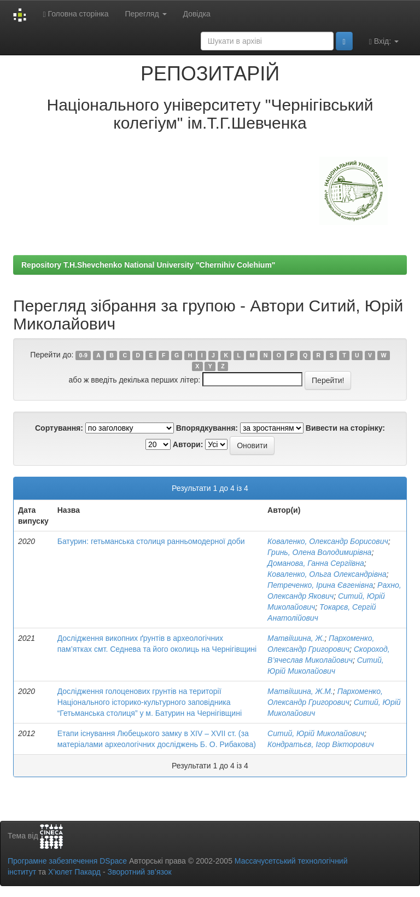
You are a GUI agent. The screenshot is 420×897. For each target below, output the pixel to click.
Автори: (188, 444)
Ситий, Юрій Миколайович (315, 733)
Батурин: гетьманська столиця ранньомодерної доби (151, 541)
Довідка (197, 13)
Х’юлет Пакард (74, 871)
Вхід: (384, 41)
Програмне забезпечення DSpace (67, 861)
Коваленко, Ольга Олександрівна (326, 574)
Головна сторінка (75, 14)
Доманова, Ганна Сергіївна (315, 563)
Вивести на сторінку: (345, 428)
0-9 (83, 355)
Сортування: (59, 428)
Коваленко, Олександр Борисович (327, 541)
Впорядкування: (207, 428)
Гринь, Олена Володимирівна (319, 552)
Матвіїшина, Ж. (295, 638)
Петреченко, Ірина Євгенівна (320, 585)
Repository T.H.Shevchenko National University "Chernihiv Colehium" (148, 265)
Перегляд (145, 13)
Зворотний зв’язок (139, 871)
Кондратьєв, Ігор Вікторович (320, 744)
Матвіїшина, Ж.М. (300, 691)
